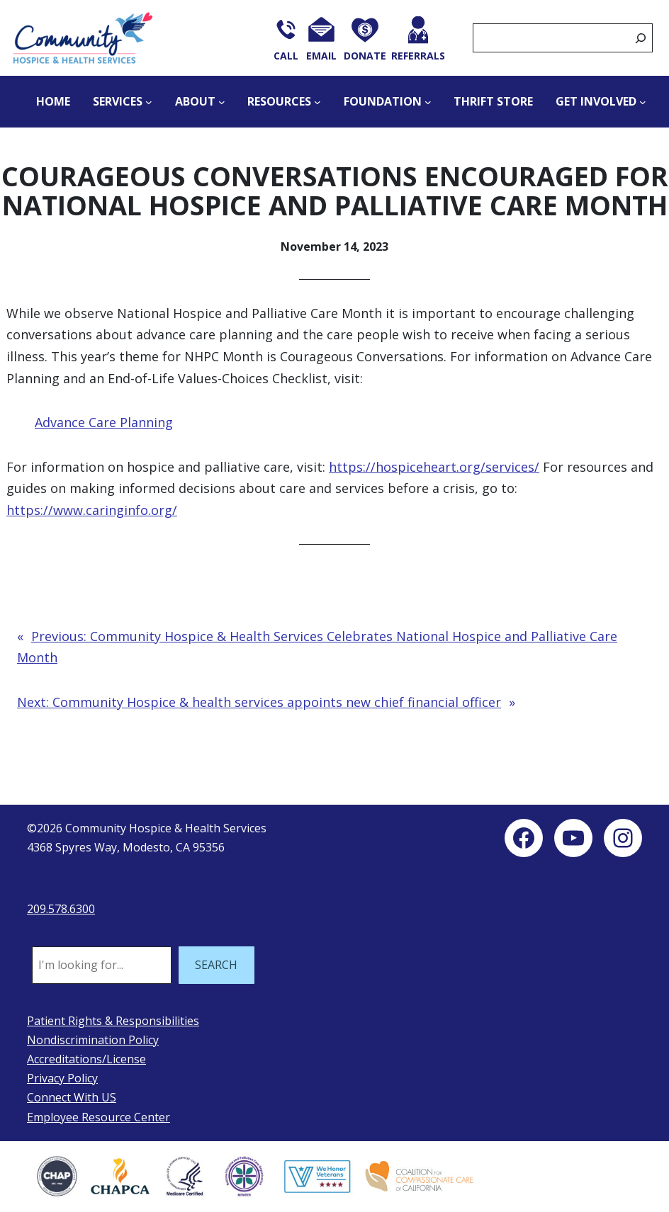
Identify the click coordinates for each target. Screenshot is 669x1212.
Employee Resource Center (98, 1117)
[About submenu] (221, 102)
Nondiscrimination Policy (93, 1040)
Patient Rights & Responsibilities (113, 1021)
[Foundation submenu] (428, 102)
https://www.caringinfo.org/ (91, 510)
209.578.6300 (61, 909)
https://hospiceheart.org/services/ (434, 466)
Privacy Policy (62, 1078)
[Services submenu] (148, 102)
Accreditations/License (86, 1059)
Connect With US (71, 1097)
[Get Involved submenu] (642, 102)
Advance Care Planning (104, 422)
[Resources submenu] (317, 102)
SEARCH (216, 965)
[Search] (640, 38)
